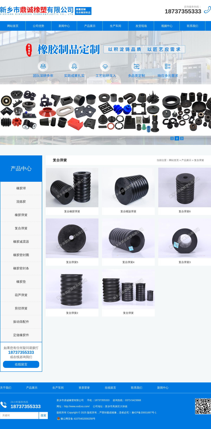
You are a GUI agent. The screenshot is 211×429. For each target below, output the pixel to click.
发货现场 (141, 25)
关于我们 (5, 387)
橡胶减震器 (21, 241)
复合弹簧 (21, 228)
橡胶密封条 (21, 268)
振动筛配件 (21, 321)
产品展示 (89, 25)
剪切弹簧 (21, 308)
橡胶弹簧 (21, 215)
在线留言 (21, 364)
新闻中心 (64, 25)
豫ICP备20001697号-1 (144, 412)
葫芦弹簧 (21, 295)
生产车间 (115, 25)
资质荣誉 (84, 387)
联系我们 (192, 25)
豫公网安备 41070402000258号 (76, 418)
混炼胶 (21, 201)
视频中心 (166, 25)
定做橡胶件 (21, 335)
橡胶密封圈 (21, 255)
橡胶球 (21, 188)
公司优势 (38, 25)
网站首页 (12, 25)
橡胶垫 (21, 281)
